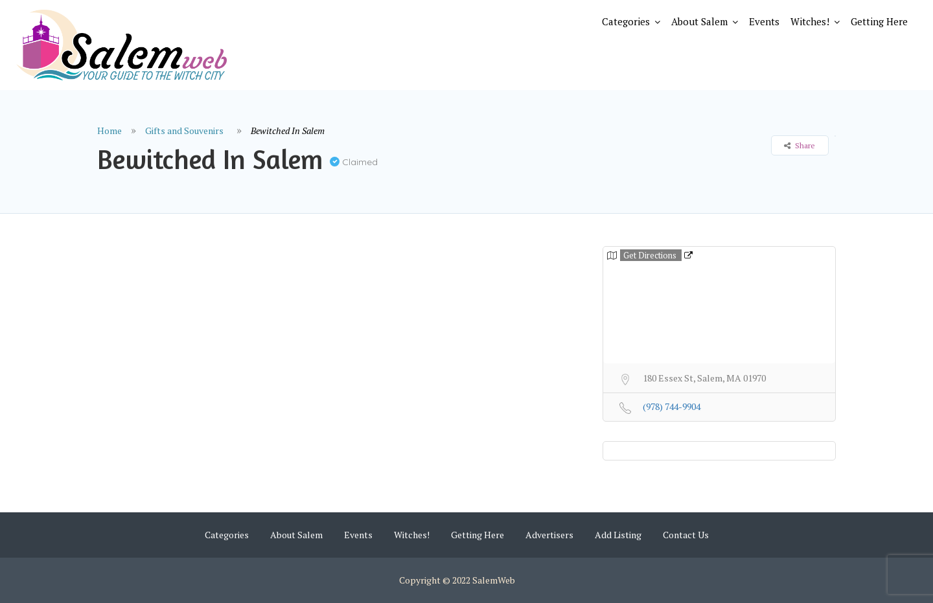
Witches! (809, 21)
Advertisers (549, 535)
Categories (626, 21)
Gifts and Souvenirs (184, 130)
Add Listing (618, 535)
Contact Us (686, 535)
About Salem (699, 21)
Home (109, 130)
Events (764, 21)
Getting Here (879, 21)
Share (799, 145)
